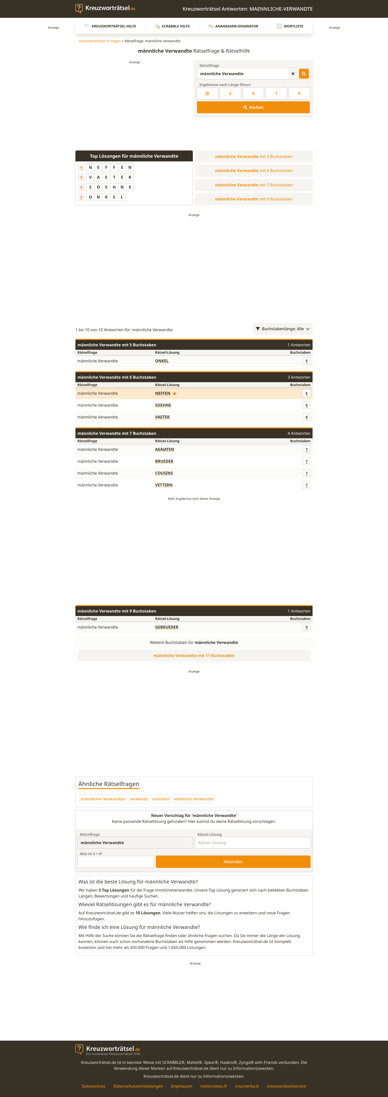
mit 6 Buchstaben (254, 171)
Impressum (182, 1086)
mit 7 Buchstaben (254, 185)
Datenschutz (94, 1086)
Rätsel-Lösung (209, 834)
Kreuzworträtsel (92, 41)
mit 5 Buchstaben (254, 156)
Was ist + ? (91, 853)
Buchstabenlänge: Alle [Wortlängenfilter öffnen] (283, 328)
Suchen (253, 107)
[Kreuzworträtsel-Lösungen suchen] (304, 74)
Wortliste (290, 26)
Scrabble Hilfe (172, 26)
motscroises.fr (213, 1086)
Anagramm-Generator (233, 26)
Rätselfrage (209, 65)
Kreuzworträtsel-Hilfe (110, 26)
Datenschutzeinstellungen (138, 1086)
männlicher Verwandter (103, 799)
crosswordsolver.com (286, 1086)
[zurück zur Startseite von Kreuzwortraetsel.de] (107, 9)
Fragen (115, 41)
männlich (161, 799)
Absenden (233, 861)
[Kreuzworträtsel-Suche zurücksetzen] (293, 74)
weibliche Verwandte (194, 799)
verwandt (139, 799)
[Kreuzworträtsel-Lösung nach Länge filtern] (207, 93)
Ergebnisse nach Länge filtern (225, 84)
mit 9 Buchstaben (254, 199)
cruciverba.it (247, 1086)
